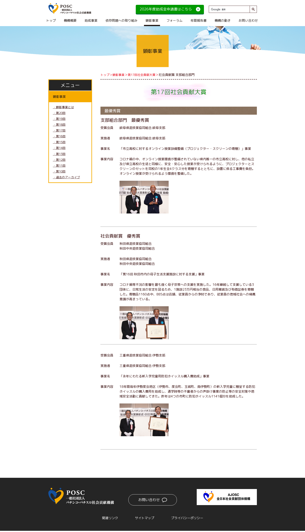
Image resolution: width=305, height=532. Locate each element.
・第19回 (60, 120)
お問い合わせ (248, 20)
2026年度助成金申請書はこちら (166, 9)
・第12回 (60, 163)
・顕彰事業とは (64, 107)
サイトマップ (143, 518)
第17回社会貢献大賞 (144, 74)
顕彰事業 (152, 20)
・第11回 (60, 169)
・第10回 (60, 176)
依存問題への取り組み (121, 20)
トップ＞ (106, 74)
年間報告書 (198, 20)
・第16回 (60, 138)
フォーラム (174, 20)
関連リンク (104, 518)
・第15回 (60, 145)
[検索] (228, 9)
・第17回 (60, 132)
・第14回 (60, 151)
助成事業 (91, 20)
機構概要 (70, 20)
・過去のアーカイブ (67, 182)
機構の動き (223, 20)
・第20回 (60, 113)
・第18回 (60, 126)
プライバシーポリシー (191, 518)
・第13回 (60, 157)
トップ (51, 20)
